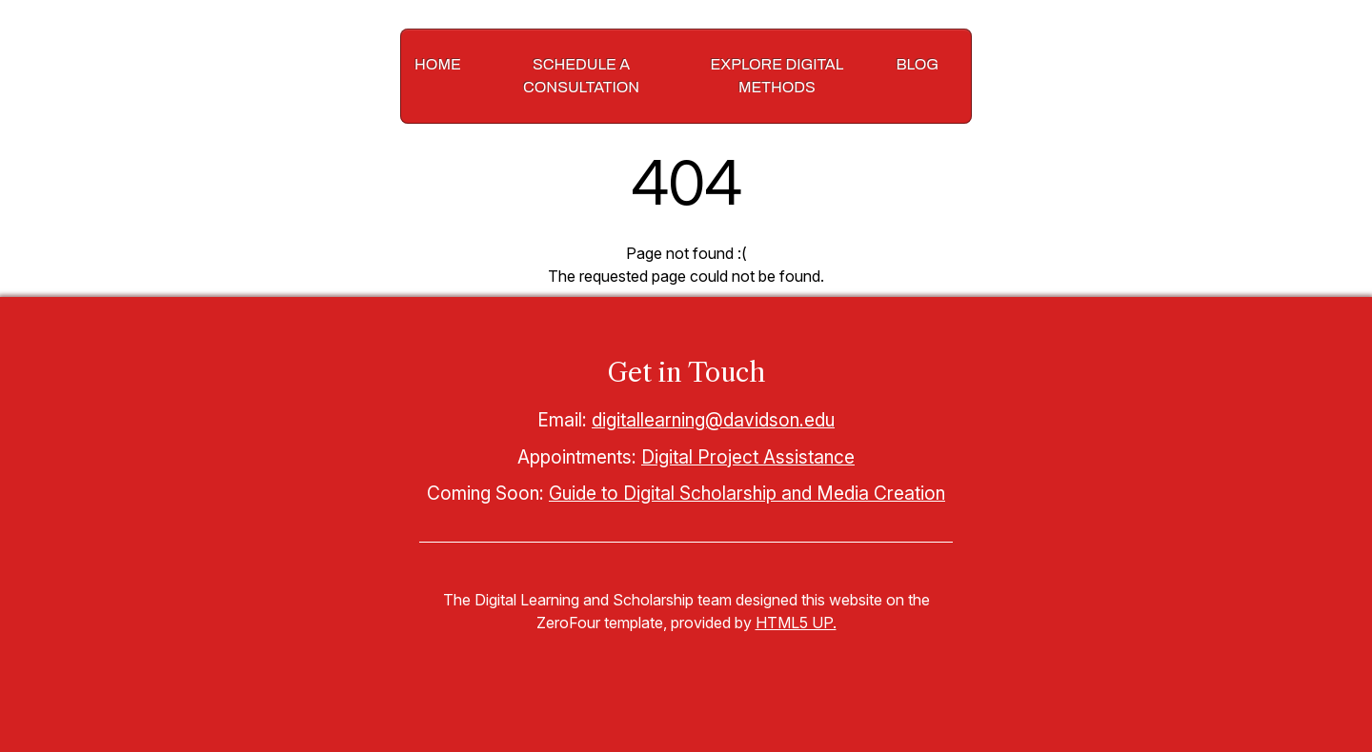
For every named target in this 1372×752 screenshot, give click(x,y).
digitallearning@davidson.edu (713, 419)
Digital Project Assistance (748, 456)
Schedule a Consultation (581, 75)
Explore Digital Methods (777, 75)
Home (437, 64)
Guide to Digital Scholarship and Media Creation (747, 493)
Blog (917, 64)
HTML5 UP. (796, 622)
